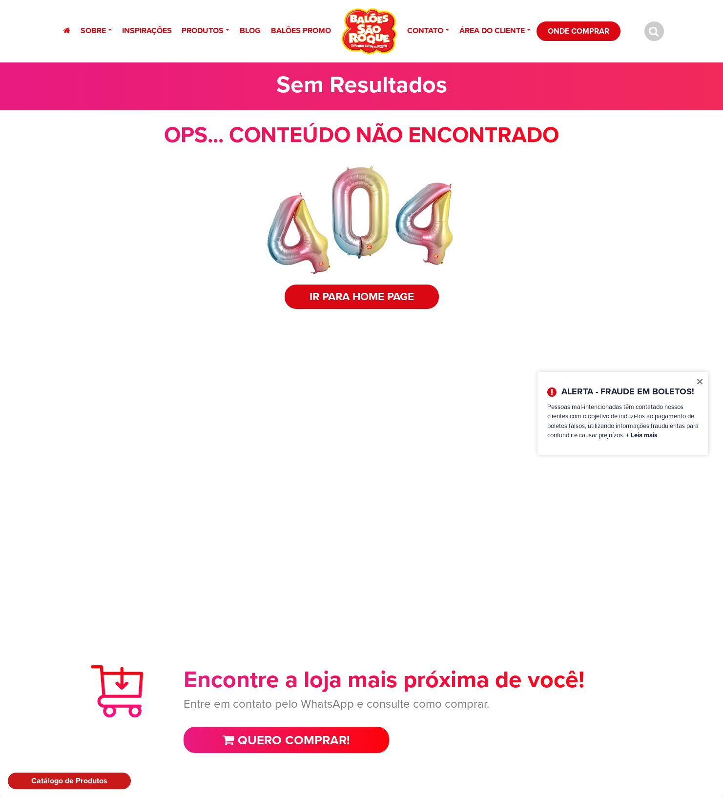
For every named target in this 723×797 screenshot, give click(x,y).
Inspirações (147, 30)
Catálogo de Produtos (69, 780)
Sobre (93, 30)
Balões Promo (301, 30)
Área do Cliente (492, 30)
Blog (250, 30)
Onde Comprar (578, 31)
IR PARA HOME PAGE (362, 296)
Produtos (203, 30)
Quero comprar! (286, 740)
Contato (425, 30)
